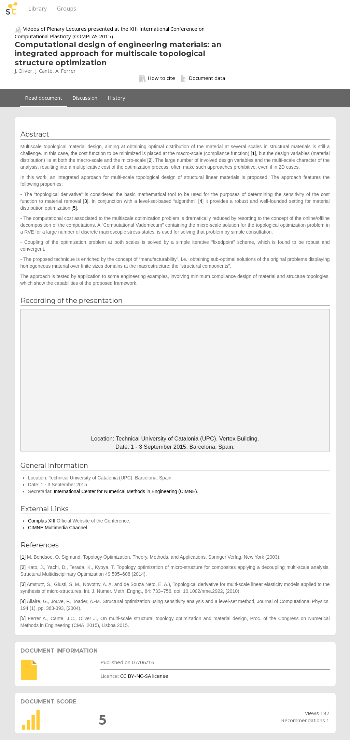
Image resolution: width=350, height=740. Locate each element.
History (116, 97)
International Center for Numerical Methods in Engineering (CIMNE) (125, 491)
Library (37, 8)
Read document (43, 97)
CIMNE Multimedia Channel (57, 527)
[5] (23, 618)
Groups (66, 8)
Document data (202, 78)
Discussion (84, 97)
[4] (23, 601)
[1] (23, 557)
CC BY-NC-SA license (144, 675)
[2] (23, 567)
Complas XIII (41, 520)
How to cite (157, 78)
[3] (23, 584)
